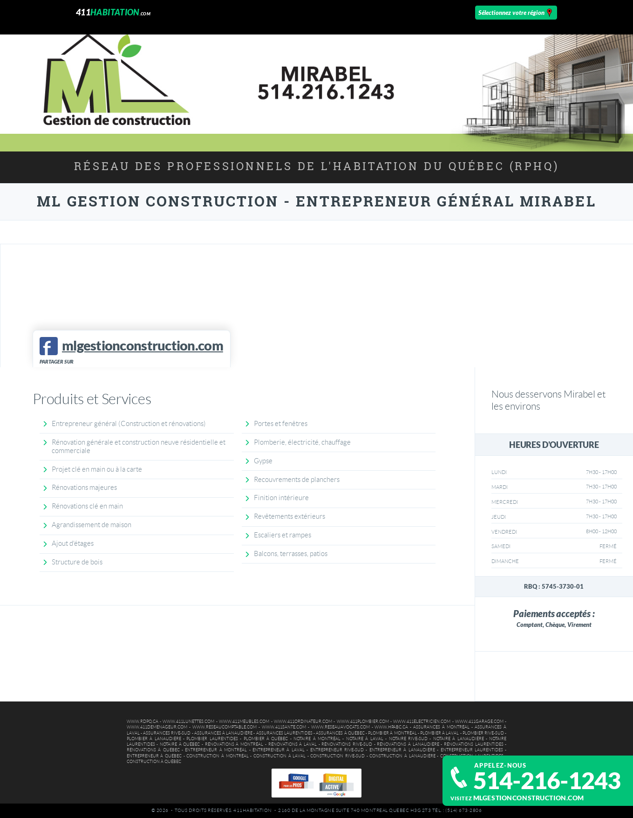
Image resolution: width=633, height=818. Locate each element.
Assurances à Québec (340, 733)
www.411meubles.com (244, 721)
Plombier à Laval (439, 733)
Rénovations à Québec (153, 750)
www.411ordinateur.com (303, 721)
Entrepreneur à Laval (278, 750)
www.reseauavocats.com (340, 727)
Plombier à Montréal (392, 733)
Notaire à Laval (364, 738)
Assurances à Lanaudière (223, 733)
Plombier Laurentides (212, 738)
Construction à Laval (279, 756)
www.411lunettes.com (188, 721)
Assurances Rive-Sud (167, 733)
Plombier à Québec (266, 738)
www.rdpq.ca (142, 721)
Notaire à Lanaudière (458, 738)
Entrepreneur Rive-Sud (337, 750)
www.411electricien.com (421, 721)
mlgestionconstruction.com (528, 798)
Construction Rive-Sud (337, 756)
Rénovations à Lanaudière (408, 744)
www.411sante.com (284, 727)
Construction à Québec (154, 761)
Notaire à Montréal (316, 738)
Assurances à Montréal (441, 727)
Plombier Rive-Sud (483, 733)
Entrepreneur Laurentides (472, 750)
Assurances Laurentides (284, 733)
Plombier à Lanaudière (154, 738)
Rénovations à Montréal (234, 744)
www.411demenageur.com (157, 727)
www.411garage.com (479, 721)
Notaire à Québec (180, 744)
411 (113, 12)
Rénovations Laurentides (474, 744)
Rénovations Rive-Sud (346, 744)
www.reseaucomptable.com (224, 727)
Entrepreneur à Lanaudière (402, 750)
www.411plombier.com (363, 721)
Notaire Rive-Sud (408, 738)
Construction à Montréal (217, 756)
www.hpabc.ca (391, 727)
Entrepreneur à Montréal (216, 750)
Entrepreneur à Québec (154, 756)
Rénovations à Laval (292, 744)
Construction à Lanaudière (402, 756)
